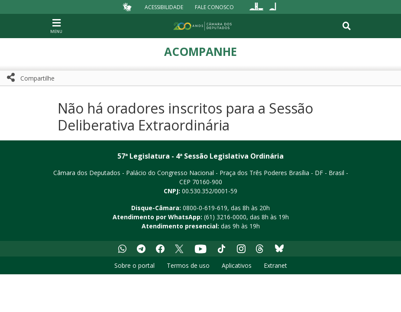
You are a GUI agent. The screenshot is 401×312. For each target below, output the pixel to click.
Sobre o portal (134, 265)
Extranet (275, 265)
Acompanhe (200, 51)
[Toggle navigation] (346, 26)
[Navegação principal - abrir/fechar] (56, 26)
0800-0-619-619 (205, 208)
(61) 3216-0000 (225, 217)
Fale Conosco (214, 6)
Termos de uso (188, 265)
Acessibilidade (164, 6)
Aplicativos (237, 265)
